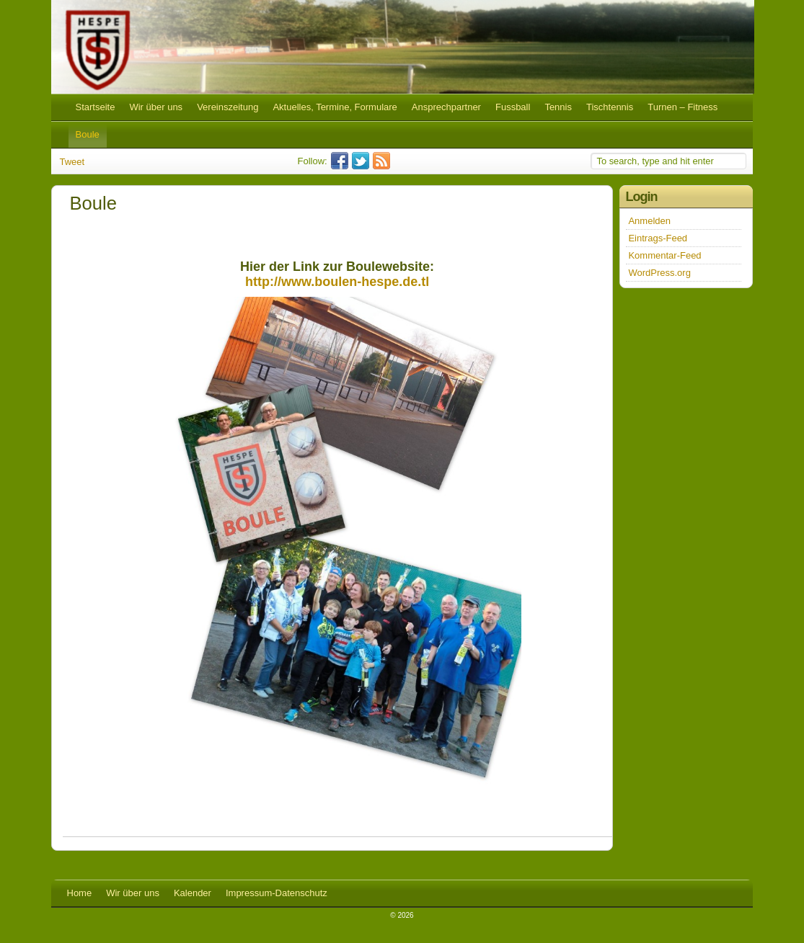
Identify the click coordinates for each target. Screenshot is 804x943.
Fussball (512, 107)
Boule (88, 134)
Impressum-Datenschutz (276, 893)
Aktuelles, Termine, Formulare (335, 107)
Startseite (95, 107)
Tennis (558, 107)
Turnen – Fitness (682, 107)
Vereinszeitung (227, 107)
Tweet (72, 161)
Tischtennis (609, 107)
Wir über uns (155, 107)
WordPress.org (659, 272)
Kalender (192, 893)
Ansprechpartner (446, 107)
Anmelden (649, 220)
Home (79, 893)
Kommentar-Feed (664, 255)
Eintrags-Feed (657, 238)
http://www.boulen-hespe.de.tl (337, 281)
